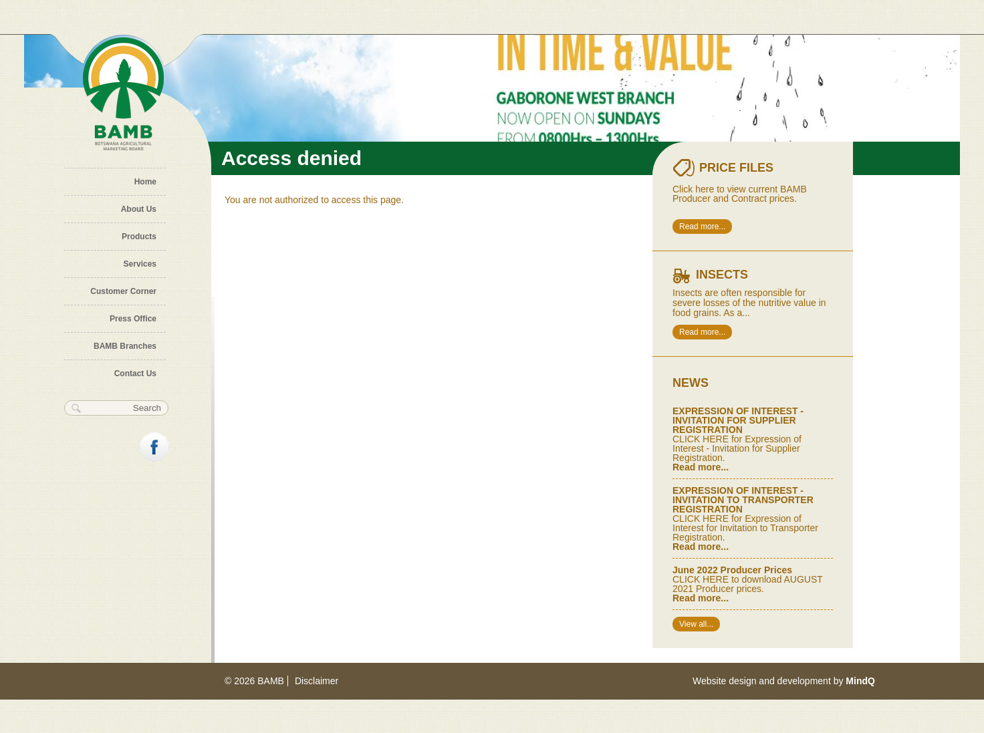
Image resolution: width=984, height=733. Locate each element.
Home (145, 181)
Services (140, 264)
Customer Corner (123, 291)
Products (139, 236)
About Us (138, 209)
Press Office (133, 318)
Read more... (702, 226)
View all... (696, 624)
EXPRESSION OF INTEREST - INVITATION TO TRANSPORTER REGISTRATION (743, 500)
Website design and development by (784, 681)
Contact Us (135, 373)
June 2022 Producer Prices (732, 570)
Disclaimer (316, 681)
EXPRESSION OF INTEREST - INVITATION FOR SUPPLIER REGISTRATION (738, 420)
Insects (722, 274)
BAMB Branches (125, 346)
